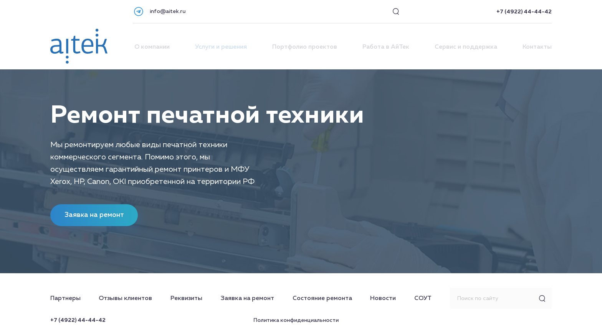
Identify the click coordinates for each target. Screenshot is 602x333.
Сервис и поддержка (466, 47)
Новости (383, 298)
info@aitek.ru (167, 11)
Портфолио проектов (304, 47)
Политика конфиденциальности (296, 320)
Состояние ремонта (322, 298)
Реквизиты (186, 298)
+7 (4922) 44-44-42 (524, 12)
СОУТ (423, 298)
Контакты (537, 47)
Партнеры (65, 298)
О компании (152, 47)
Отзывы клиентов (125, 298)
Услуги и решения (221, 47)
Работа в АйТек (385, 47)
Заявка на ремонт (247, 298)
